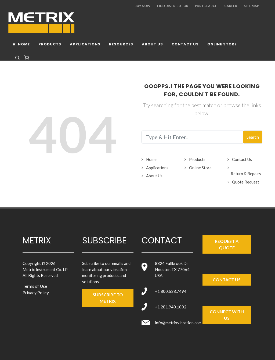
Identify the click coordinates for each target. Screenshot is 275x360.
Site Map (251, 6)
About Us (154, 175)
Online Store (200, 167)
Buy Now (142, 6)
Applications (157, 167)
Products (197, 159)
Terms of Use (35, 286)
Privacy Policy (36, 292)
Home (151, 159)
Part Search (206, 6)
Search (253, 136)
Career (230, 6)
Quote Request (245, 181)
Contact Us (242, 159)
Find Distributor (172, 6)
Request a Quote (226, 244)
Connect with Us (227, 315)
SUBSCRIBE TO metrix (108, 298)
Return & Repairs (246, 173)
